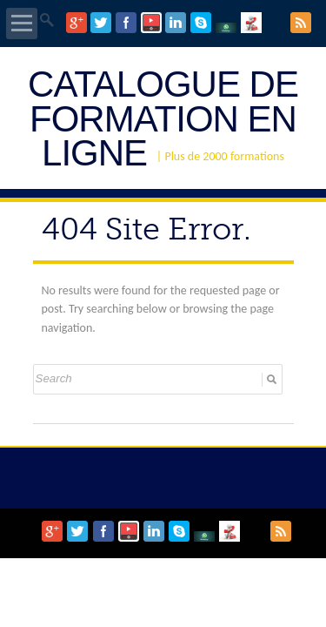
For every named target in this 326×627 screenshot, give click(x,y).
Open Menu (21, 23)
